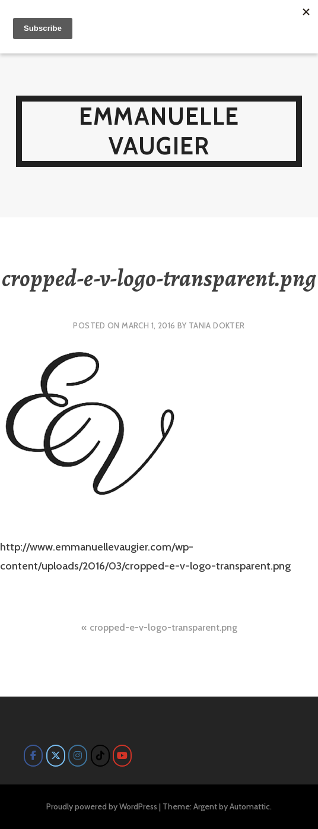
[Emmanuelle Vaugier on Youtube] (122, 756)
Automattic (250, 806)
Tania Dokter (217, 325)
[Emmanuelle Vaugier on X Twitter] (55, 756)
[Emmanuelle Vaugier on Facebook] (33, 756)
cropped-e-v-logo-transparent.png (163, 627)
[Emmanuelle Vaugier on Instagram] (77, 756)
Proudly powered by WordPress (101, 806)
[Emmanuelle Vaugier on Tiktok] (100, 756)
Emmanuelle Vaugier (159, 131)
